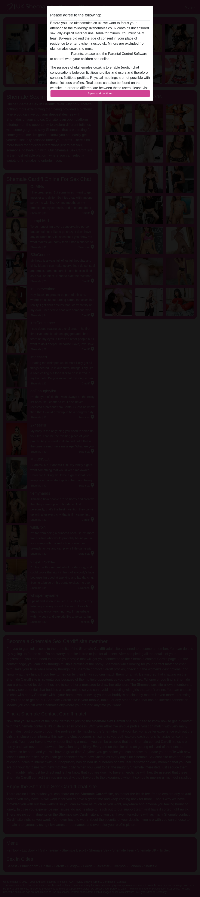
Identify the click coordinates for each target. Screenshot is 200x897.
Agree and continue (99, 93)
